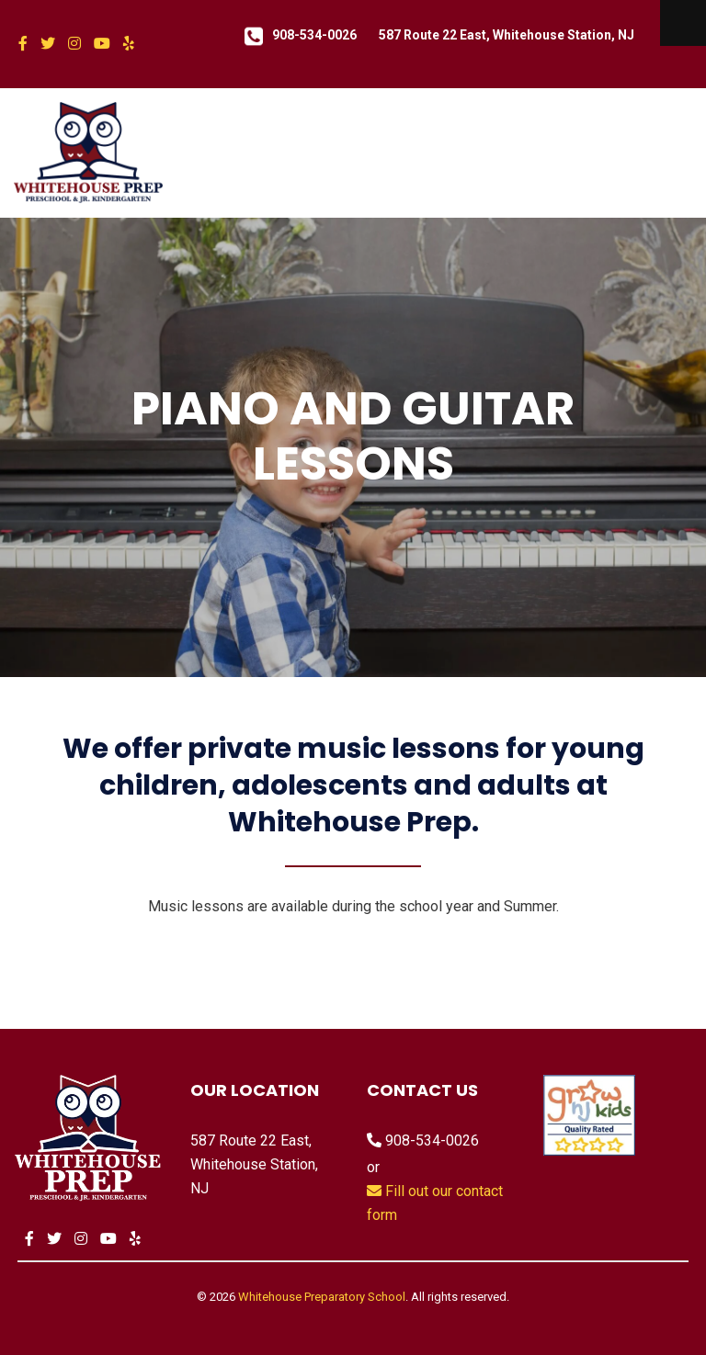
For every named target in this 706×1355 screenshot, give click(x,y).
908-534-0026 (314, 35)
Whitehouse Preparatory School (321, 1297)
